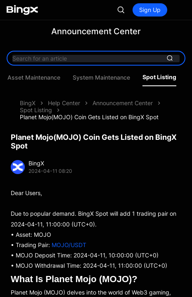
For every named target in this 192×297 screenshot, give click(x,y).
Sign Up (150, 9)
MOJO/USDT (69, 244)
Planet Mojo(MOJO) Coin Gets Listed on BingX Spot (89, 116)
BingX (28, 102)
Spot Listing (36, 109)
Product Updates (52, 77)
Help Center (64, 102)
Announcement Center (122, 102)
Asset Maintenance (114, 77)
